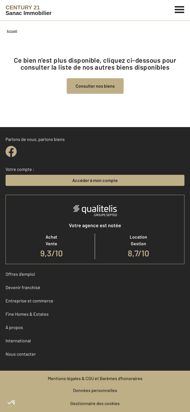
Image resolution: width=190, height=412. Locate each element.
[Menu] (179, 9)
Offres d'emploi (20, 274)
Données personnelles (95, 390)
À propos (14, 327)
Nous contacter (21, 354)
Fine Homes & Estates (27, 314)
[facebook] (11, 151)
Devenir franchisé (23, 287)
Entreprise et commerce (29, 300)
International (18, 340)
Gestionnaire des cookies (95, 403)
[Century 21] (29, 10)
